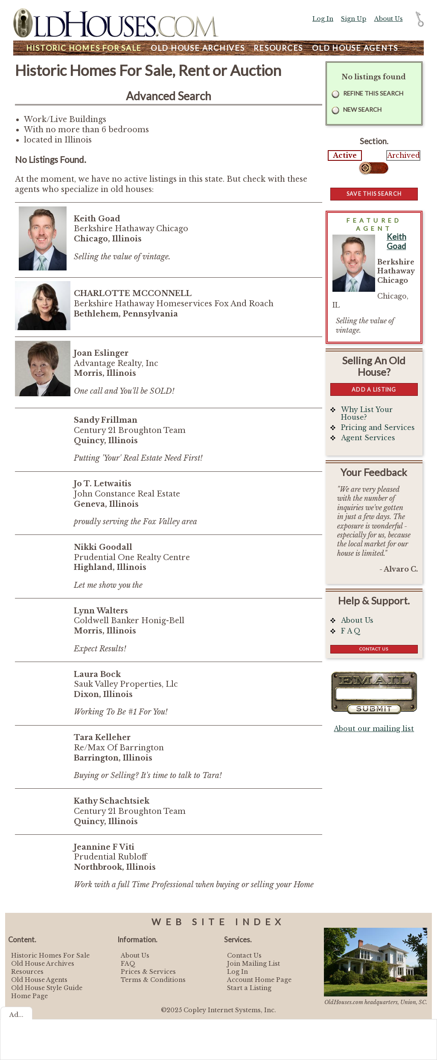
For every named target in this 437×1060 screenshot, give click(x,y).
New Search (362, 109)
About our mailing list (374, 729)
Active (345, 155)
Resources (278, 48)
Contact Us (373, 648)
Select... (374, 168)
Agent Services (368, 437)
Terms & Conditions (153, 980)
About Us (388, 19)
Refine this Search (373, 93)
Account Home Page (259, 980)
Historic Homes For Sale (50, 955)
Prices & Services (148, 972)
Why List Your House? (367, 413)
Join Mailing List (253, 963)
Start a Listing (249, 988)
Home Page (29, 996)
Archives (198, 48)
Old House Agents (39, 980)
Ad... (16, 1015)
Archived (403, 155)
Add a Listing (374, 389)
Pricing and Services (378, 427)
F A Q (351, 631)
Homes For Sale (84, 48)
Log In (322, 19)
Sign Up (353, 19)
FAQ (128, 963)
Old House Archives (42, 963)
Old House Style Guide (46, 988)
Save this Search (374, 193)
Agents (355, 48)
